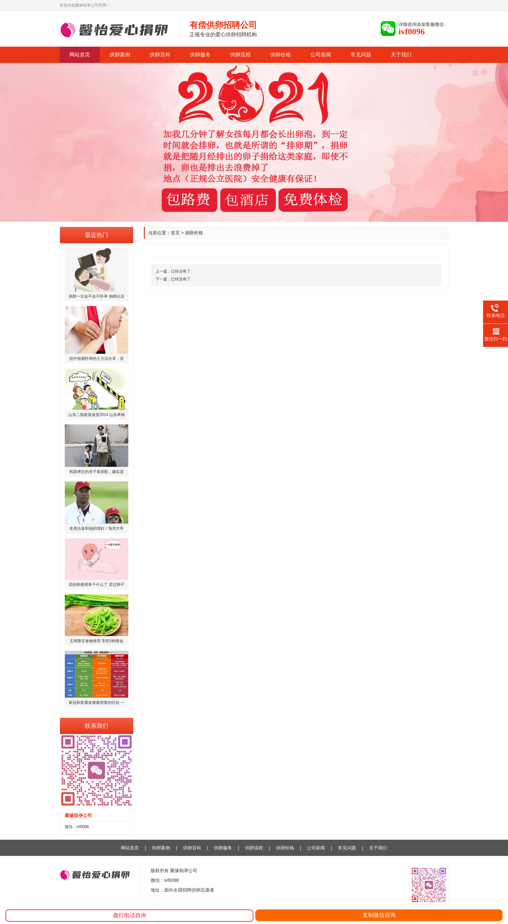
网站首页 (79, 54)
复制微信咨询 (379, 915)
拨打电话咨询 (129, 915)
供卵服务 (200, 54)
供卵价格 (280, 54)
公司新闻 (320, 54)
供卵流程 (240, 54)
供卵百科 (160, 54)
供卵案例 (120, 54)
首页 (175, 232)
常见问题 (361, 54)
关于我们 (401, 54)
